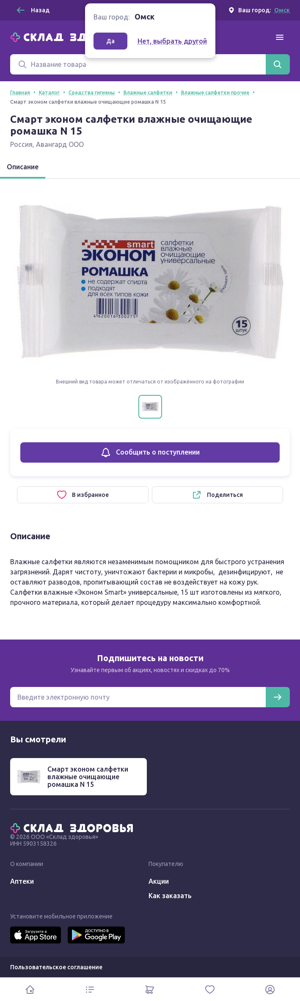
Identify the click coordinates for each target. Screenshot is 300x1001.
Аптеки (22, 881)
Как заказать (170, 895)
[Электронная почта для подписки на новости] (138, 697)
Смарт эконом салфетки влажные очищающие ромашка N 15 (87, 776)
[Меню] (280, 37)
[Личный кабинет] (270, 989)
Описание (23, 167)
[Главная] (73, 36)
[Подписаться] (277, 697)
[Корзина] (150, 989)
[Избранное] (210, 989)
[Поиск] (138, 64)
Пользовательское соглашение (56, 967)
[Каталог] (90, 989)
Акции (159, 881)
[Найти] (277, 64)
